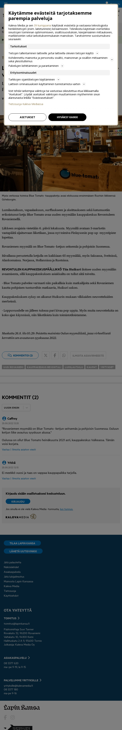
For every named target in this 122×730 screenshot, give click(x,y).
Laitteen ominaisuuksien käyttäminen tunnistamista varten (47, 84)
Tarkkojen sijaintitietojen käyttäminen (34, 79)
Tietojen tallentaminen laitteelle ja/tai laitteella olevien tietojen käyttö (53, 53)
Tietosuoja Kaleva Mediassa (25, 104)
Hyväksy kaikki (67, 117)
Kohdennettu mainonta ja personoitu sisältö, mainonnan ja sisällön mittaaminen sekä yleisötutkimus (61, 59)
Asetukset (27, 117)
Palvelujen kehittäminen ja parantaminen (36, 66)
